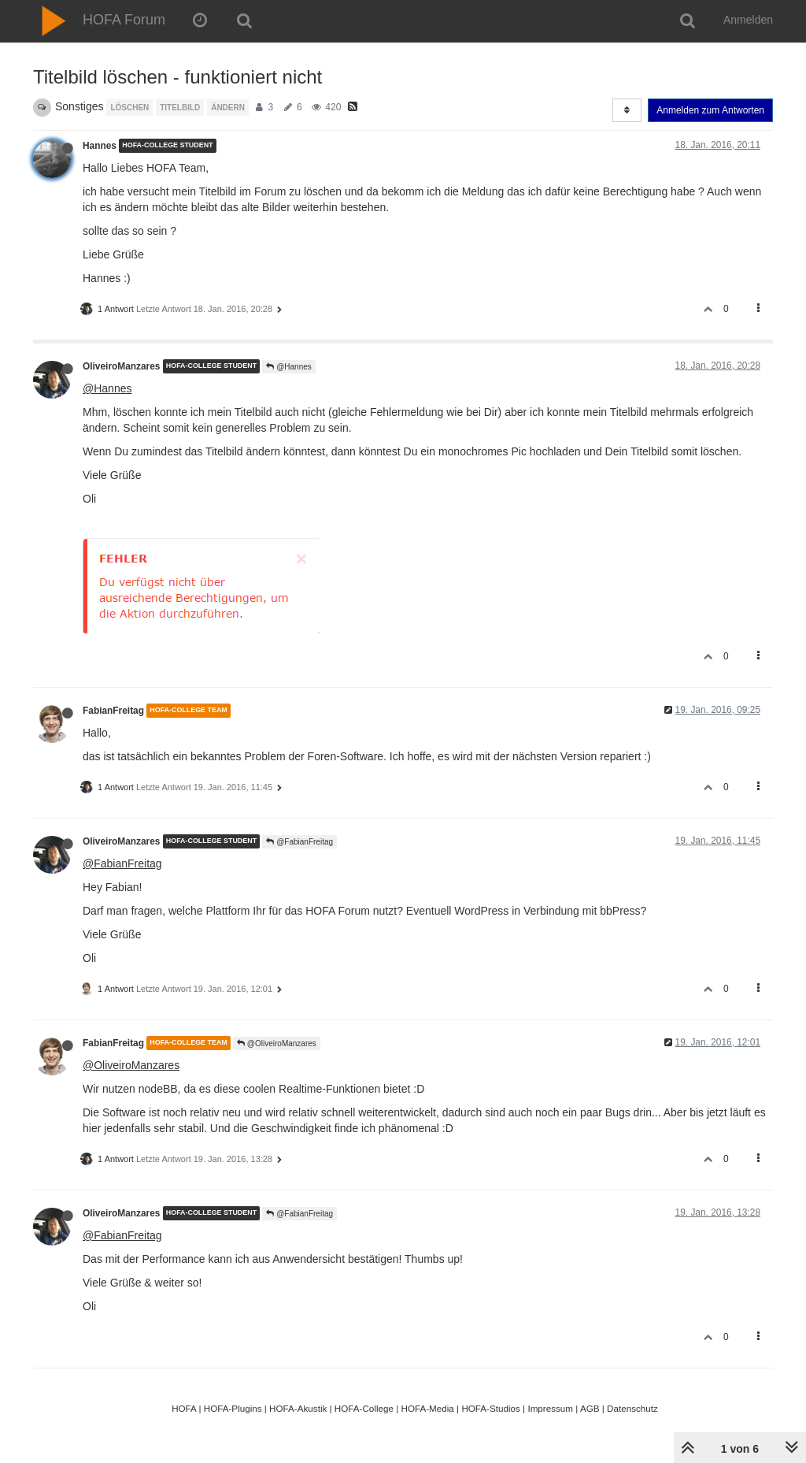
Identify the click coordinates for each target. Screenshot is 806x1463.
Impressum (550, 1408)
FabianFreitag (113, 710)
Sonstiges (79, 106)
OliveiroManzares (121, 366)
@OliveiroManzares (276, 1043)
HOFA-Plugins (233, 1408)
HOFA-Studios (490, 1408)
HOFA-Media (427, 1408)
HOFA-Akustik (298, 1408)
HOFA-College (364, 1408)
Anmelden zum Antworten (710, 110)
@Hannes (288, 366)
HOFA (184, 1408)
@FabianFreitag (299, 841)
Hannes (99, 145)
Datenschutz (632, 1408)
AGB (590, 1408)
